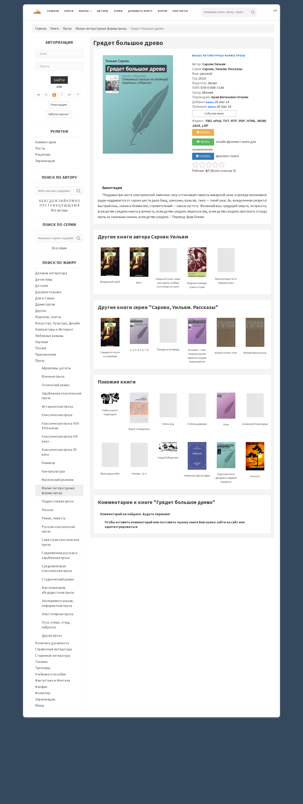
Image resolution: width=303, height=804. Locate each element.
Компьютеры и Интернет (54, 329)
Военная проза (53, 376)
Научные (41, 342)
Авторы (102, 11)
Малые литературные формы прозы (101, 28)
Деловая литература (51, 273)
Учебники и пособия (50, 674)
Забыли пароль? (58, 114)
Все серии (59, 248)
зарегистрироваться (121, 527)
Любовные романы (49, 336)
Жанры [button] (84, 11)
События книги (214, 113)
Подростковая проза (58, 501)
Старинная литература (52, 655)
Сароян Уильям (213, 64)
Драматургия (45, 304)
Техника (41, 662)
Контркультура (53, 471)
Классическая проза (57, 415)
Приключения (45, 354)
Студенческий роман (58, 579)
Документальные (48, 292)
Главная (53, 11)
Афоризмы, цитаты (56, 368)
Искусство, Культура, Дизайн (57, 323)
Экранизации (45, 161)
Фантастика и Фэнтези (52, 680)
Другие (40, 311)
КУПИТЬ (203, 132)
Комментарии (45, 142)
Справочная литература (53, 649)
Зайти (59, 80)
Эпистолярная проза (57, 614)
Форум (162, 11)
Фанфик (41, 687)
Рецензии (42, 154)
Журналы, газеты (48, 317)
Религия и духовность (52, 643)
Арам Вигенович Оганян (229, 97)
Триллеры (42, 668)
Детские (41, 286)
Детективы (43, 279)
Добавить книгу (140, 11)
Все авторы (59, 210)
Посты (40, 148)
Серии (118, 11)
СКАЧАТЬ (203, 156)
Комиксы (48, 463)
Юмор (39, 705)
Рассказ (48, 510)
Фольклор (42, 693)
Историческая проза (57, 406)
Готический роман (55, 385)
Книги (69, 11)
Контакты (180, 11)
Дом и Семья (44, 298)
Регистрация (59, 105)
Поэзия (40, 348)
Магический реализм (57, 480)
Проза (67, 28)
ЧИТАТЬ (203, 142)
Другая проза (52, 635)
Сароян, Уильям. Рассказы (222, 69)
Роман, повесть (54, 518)
